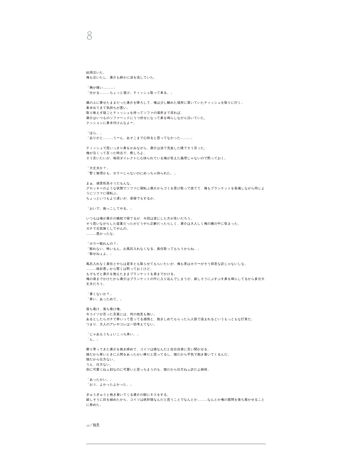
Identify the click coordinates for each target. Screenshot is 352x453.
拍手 (96, 424)
